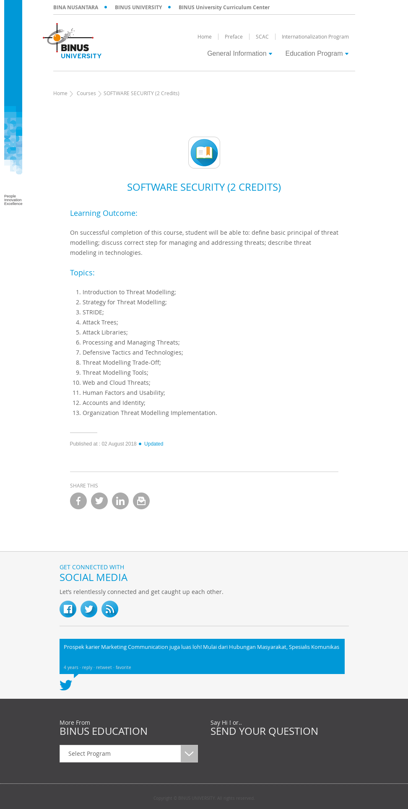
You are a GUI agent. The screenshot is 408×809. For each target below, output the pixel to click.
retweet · (106, 667)
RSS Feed (109, 609)
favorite (123, 667)
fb (68, 609)
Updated (150, 444)
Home (60, 93)
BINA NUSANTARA (75, 7)
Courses (86, 93)
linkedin (120, 501)
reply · (89, 667)
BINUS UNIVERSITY (138, 7)
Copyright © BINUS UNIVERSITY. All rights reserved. (204, 798)
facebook (78, 501)
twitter (99, 501)
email (141, 501)
